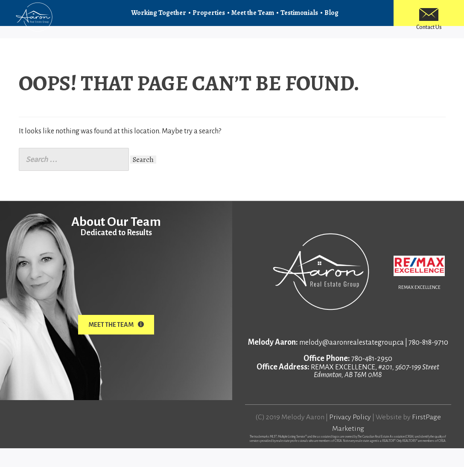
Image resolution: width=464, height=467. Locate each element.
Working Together (158, 18)
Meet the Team (252, 18)
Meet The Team (116, 343)
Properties (209, 18)
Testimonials (299, 18)
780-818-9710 (428, 361)
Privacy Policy (350, 436)
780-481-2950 (371, 377)
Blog (331, 18)
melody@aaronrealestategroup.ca (351, 361)
